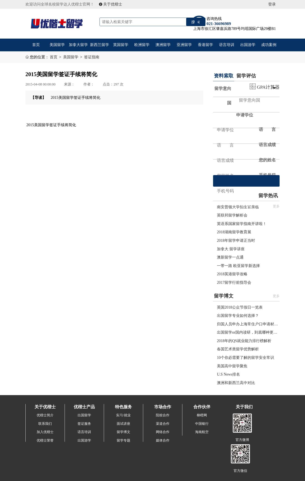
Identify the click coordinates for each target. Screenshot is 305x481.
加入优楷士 (45, 432)
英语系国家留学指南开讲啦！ (241, 224)
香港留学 (205, 45)
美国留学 (57, 45)
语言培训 (226, 45)
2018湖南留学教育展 (234, 232)
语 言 (267, 129)
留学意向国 (222, 95)
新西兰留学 (99, 45)
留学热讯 (268, 195)
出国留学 (84, 415)
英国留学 (120, 45)
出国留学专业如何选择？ (238, 315)
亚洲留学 (184, 45)
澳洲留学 (163, 45)
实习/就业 (123, 415)
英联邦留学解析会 (232, 215)
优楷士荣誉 (45, 440)
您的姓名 (267, 160)
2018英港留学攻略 (232, 274)
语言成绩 (267, 144)
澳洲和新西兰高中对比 (236, 383)
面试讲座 (123, 424)
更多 (276, 296)
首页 (36, 45)
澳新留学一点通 (230, 257)
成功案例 (268, 45)
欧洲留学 (142, 45)
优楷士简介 (45, 415)
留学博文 (223, 296)
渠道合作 (162, 424)
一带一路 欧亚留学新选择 (238, 266)
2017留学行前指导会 (234, 282)
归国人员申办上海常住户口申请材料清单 (248, 324)
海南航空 (202, 432)
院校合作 (162, 415)
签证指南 (91, 57)
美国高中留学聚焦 (232, 366)
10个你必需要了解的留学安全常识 (245, 357)
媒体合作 (162, 440)
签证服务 (84, 424)
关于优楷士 (110, 4)
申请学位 (244, 115)
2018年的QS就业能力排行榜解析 (244, 341)
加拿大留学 (78, 45)
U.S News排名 (228, 374)
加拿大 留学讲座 (231, 249)
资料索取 (223, 75)
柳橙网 (202, 415)
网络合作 (162, 432)
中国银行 (202, 424)
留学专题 (123, 440)
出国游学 (247, 45)
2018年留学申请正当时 (236, 240)
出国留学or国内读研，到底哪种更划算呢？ (248, 332)
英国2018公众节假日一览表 (240, 307)
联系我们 (45, 424)
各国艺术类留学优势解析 (238, 349)
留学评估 (246, 75)
